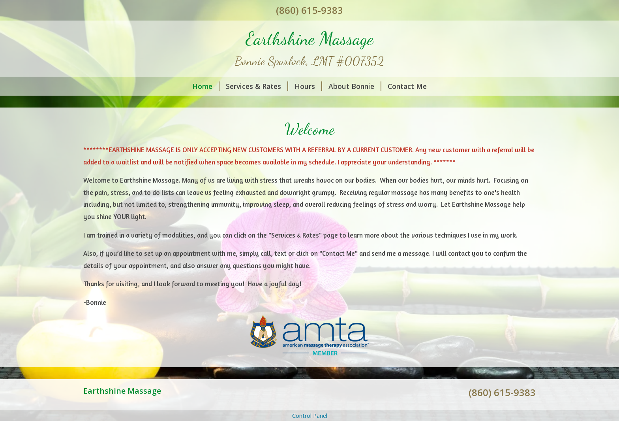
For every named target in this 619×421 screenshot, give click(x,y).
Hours (308, 86)
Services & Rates (257, 86)
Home (205, 86)
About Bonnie (354, 86)
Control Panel (309, 415)
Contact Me (407, 86)
